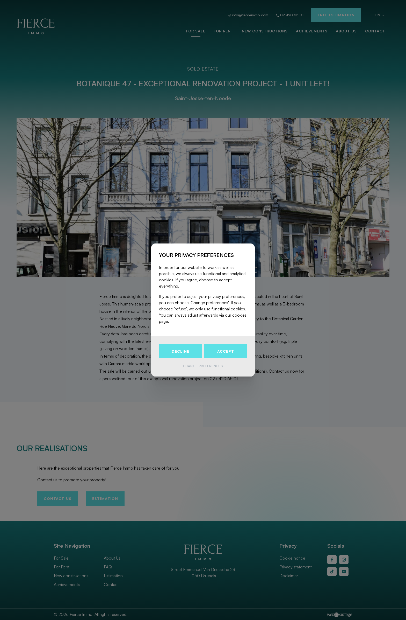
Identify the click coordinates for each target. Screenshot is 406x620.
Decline (180, 351)
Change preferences (203, 366)
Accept (225, 351)
